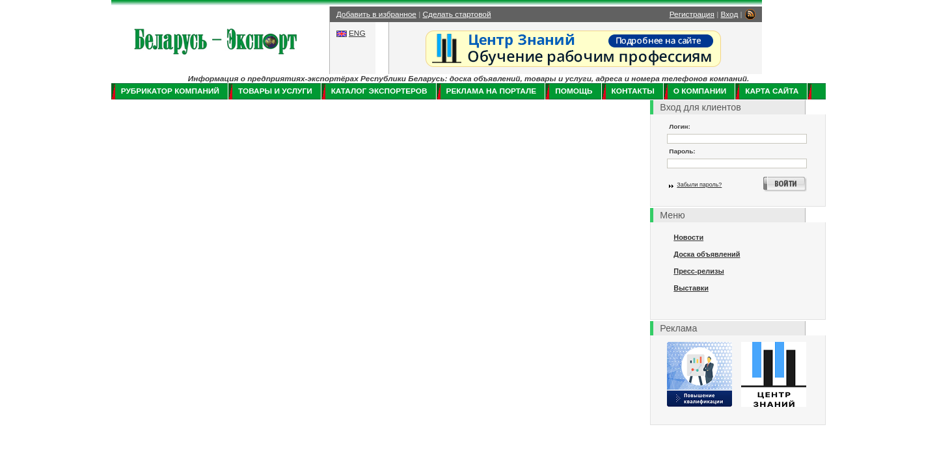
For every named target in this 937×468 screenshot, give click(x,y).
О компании (699, 91)
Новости (688, 237)
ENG (357, 33)
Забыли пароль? (699, 184)
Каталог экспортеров (379, 91)
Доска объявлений (706, 254)
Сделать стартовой (457, 14)
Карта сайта (771, 91)
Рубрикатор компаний (170, 91)
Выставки (691, 288)
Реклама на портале (491, 91)
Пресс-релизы (698, 271)
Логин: (679, 126)
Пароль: (682, 151)
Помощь (573, 91)
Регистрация (692, 14)
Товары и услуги (275, 91)
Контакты (633, 91)
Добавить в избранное (376, 14)
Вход (730, 14)
